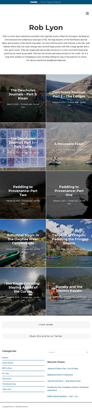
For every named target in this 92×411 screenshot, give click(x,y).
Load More (46, 325)
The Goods (6, 379)
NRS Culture (7, 368)
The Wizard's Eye (9, 384)
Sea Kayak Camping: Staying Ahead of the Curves (23, 287)
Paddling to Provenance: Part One (69, 191)
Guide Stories (7, 363)
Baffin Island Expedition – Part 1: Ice (62, 396)
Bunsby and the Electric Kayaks (69, 289)
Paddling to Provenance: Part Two (23, 191)
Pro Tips (5, 373)
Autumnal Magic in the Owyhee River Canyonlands (23, 239)
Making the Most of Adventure (60, 375)
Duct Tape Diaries (50, 2)
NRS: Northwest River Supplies (34, 2)
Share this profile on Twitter (46, 336)
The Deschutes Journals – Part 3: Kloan (23, 94)
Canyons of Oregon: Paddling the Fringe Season (69, 239)
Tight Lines (6, 389)
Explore (5, 357)
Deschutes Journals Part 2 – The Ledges (69, 94)
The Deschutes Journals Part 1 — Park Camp (23, 142)
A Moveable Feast (69, 144)
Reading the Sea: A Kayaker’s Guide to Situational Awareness (67, 388)
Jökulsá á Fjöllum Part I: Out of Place (62, 368)
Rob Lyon (82, 150)
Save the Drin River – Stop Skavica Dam (64, 381)
